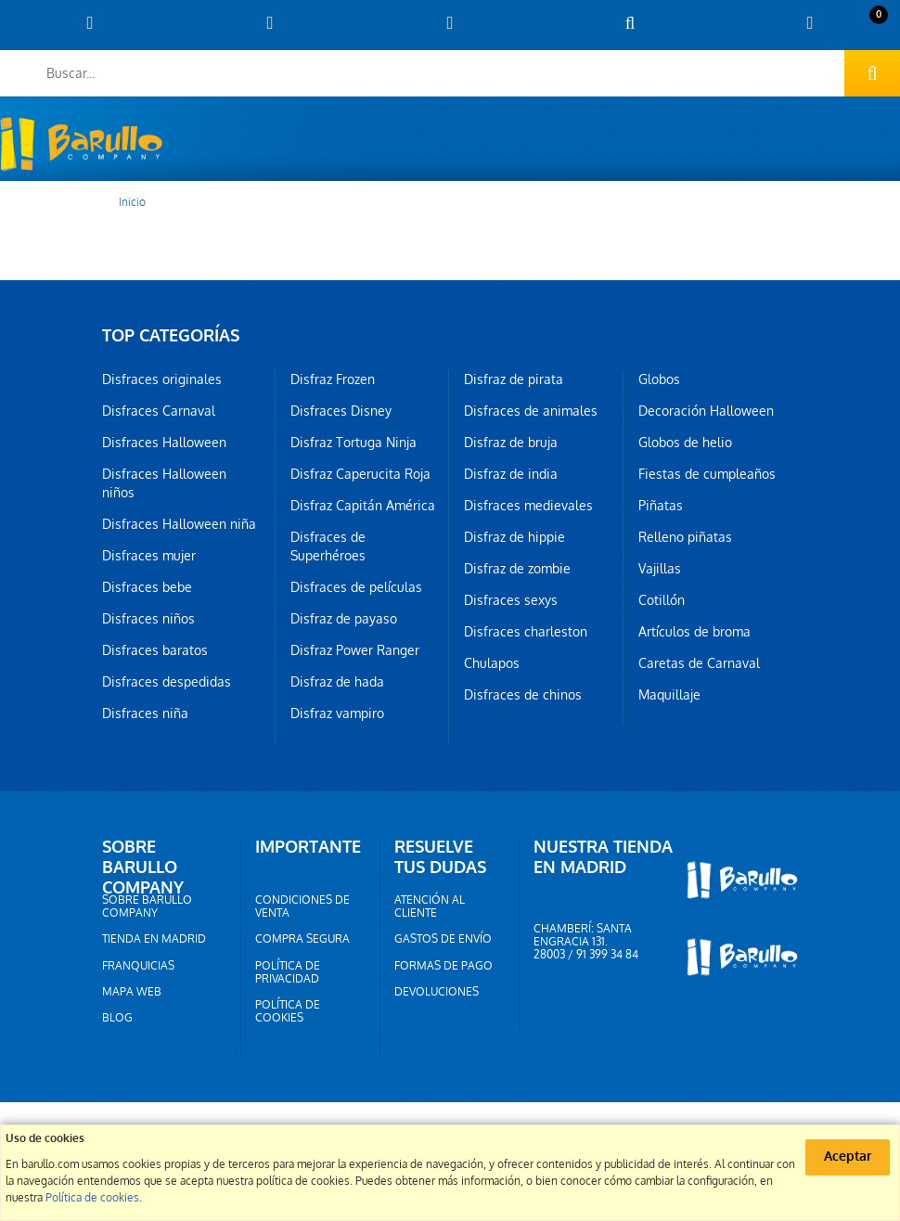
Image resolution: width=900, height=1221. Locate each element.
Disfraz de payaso (343, 619)
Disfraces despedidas (166, 682)
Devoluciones (436, 991)
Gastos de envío (443, 939)
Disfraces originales (162, 379)
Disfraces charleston (525, 632)
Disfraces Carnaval (158, 411)
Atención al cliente (429, 906)
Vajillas (659, 568)
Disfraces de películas (356, 587)
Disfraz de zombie (517, 568)
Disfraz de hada (337, 682)
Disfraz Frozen (332, 379)
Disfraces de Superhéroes (328, 546)
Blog (117, 1017)
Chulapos (492, 663)
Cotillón (661, 600)
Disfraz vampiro (337, 713)
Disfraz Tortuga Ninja (353, 442)
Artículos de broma (694, 632)
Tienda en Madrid (154, 939)
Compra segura (302, 939)
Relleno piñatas (685, 537)
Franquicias (138, 965)
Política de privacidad (287, 972)
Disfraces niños (148, 619)
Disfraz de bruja (511, 442)
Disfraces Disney (341, 411)
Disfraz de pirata (513, 379)
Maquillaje (669, 695)
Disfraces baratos (155, 650)
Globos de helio (685, 442)
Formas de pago (443, 965)
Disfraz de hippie (514, 537)
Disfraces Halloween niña (179, 524)
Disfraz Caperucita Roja (360, 474)
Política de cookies (287, 1011)
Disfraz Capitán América (362, 505)
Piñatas (660, 505)
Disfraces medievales (528, 505)
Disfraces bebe (147, 587)
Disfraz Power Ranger (354, 650)
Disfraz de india (511, 474)
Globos (659, 379)
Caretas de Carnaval (699, 663)
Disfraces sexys (511, 600)
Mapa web (131, 991)
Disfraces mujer (149, 555)
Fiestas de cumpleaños (707, 474)
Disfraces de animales (531, 411)
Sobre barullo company (147, 906)
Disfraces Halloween (164, 442)
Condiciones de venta (302, 906)
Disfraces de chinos (523, 695)
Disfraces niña (145, 713)
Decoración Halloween (706, 411)
